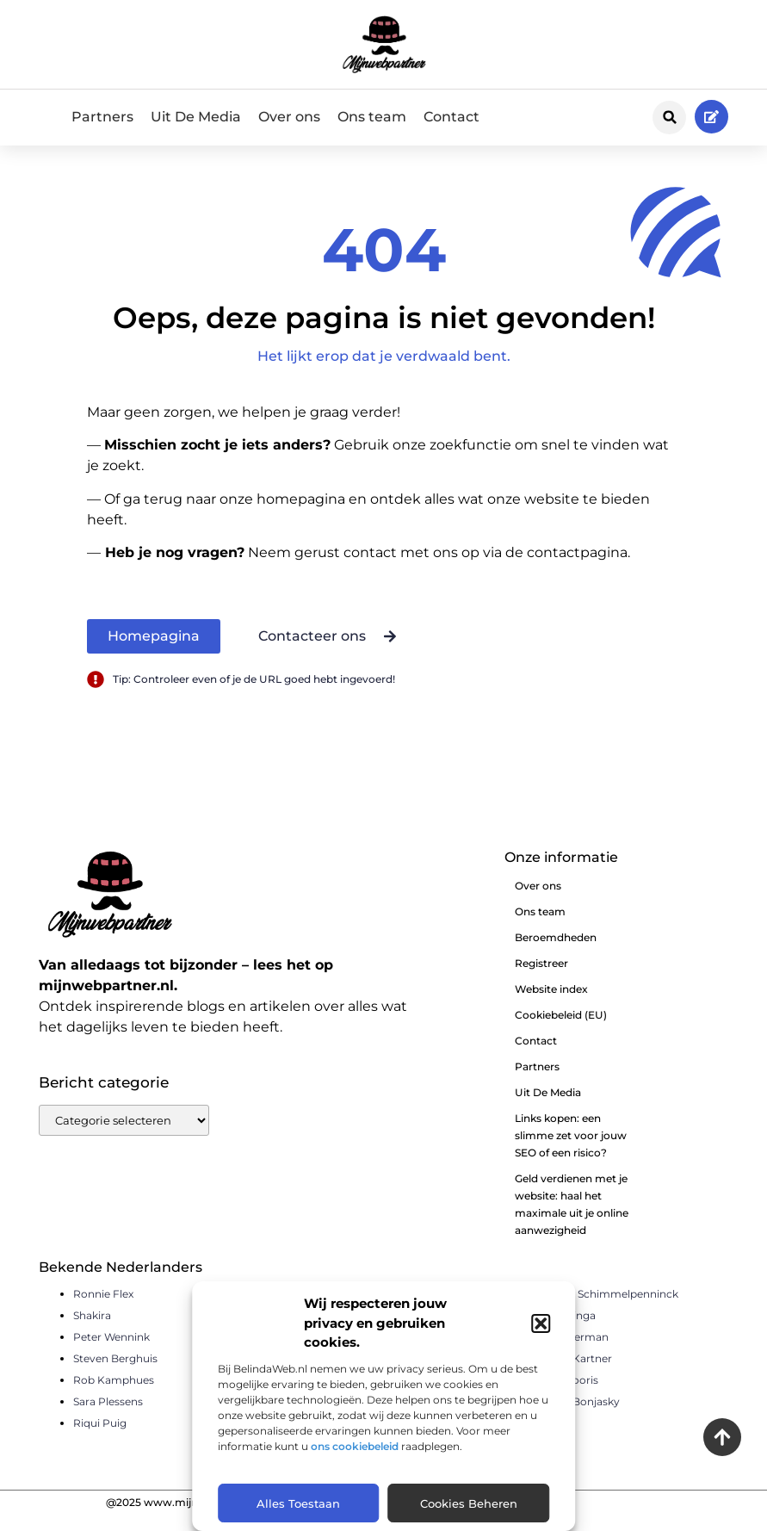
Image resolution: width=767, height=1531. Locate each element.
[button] (540, 1323)
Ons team (371, 116)
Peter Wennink (111, 1353)
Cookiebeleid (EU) (561, 1031)
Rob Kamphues (113, 1396)
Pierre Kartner (575, 1374)
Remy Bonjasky (579, 1417)
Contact (451, 116)
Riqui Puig (100, 1439)
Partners (102, 116)
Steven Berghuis (115, 1374)
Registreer (541, 979)
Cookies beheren (468, 1503)
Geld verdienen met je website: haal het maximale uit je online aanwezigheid (571, 1220)
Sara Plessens (108, 1417)
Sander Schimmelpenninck (608, 1310)
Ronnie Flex (103, 1310)
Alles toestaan (298, 1503)
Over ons (289, 116)
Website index (551, 1005)
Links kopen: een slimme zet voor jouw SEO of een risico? (571, 1151)
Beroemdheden (556, 953)
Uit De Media (196, 116)
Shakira (92, 1331)
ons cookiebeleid (355, 1446)
